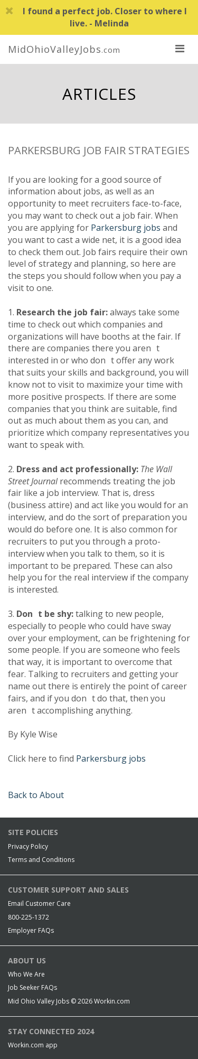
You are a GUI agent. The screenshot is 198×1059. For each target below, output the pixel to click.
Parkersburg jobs (126, 227)
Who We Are (26, 974)
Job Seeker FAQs (32, 987)
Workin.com (112, 1001)
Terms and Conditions (41, 859)
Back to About (36, 795)
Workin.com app (33, 1045)
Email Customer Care (39, 903)
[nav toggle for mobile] (179, 48)
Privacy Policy (28, 846)
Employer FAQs (31, 930)
